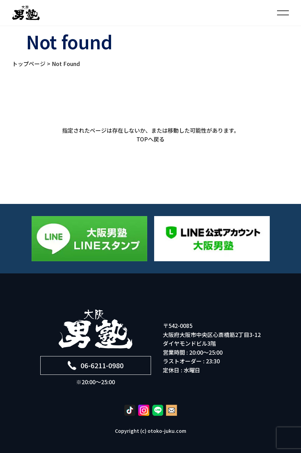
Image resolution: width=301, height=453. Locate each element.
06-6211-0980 (96, 365)
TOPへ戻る (150, 139)
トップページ (28, 63)
